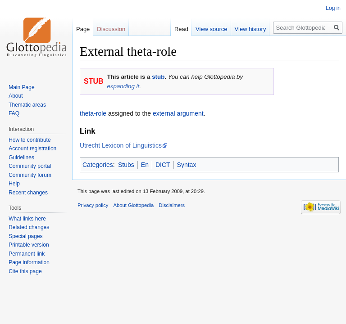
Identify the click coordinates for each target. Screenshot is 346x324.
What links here (27, 219)
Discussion (111, 29)
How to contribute (29, 140)
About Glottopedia (134, 205)
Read (181, 29)
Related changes (29, 227)
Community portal (30, 166)
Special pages (25, 236)
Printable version (29, 245)
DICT (162, 164)
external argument (178, 113)
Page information (29, 262)
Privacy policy (92, 205)
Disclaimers (172, 205)
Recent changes (28, 192)
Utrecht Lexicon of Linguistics (121, 145)
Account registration (32, 148)
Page (83, 29)
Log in (333, 8)
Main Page (21, 87)
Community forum (30, 175)
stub (158, 76)
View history (250, 29)
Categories (97, 164)
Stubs (126, 164)
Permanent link (27, 254)
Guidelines (21, 157)
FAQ (14, 113)
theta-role (93, 113)
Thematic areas (27, 105)
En (145, 164)
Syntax (186, 164)
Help (14, 183)
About (16, 96)
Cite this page (25, 271)
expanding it (123, 86)
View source (212, 29)
